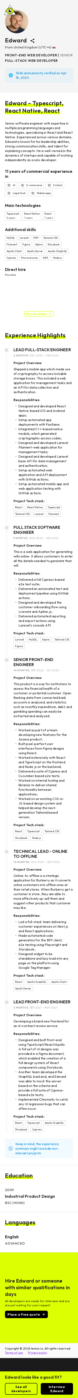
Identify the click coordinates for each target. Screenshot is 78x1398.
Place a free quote (26, 1314)
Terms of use (14, 1353)
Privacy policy (37, 1353)
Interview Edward (57, 1389)
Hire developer (39, 313)
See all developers (21, 1389)
